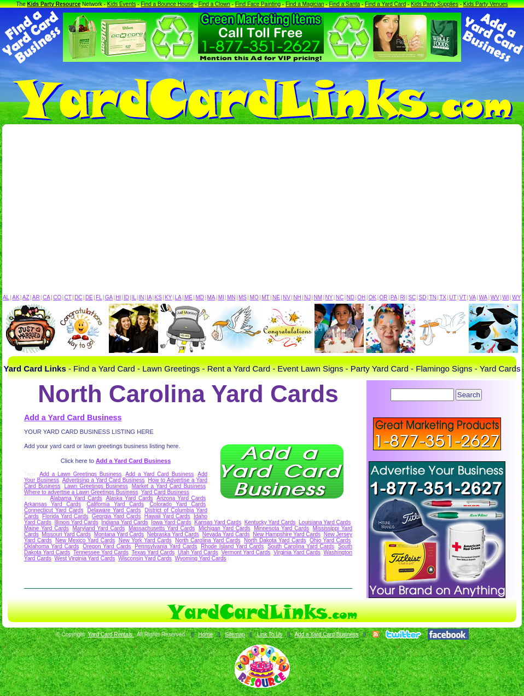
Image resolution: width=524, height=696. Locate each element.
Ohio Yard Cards (330, 540)
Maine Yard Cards (46, 528)
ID (126, 297)
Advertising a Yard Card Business (103, 480)
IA (149, 297)
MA (211, 297)
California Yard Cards (115, 504)
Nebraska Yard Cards (173, 534)
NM (318, 297)
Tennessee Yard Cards (101, 552)
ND (350, 297)
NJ (307, 297)
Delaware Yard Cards (114, 510)
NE (276, 297)
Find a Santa (344, 4)
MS (242, 297)
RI (402, 297)
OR (384, 297)
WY (516, 297)
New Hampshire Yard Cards (287, 534)
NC (339, 297)
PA (394, 297)
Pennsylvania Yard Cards (166, 546)
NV (286, 297)
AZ (26, 297)
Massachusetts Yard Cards (162, 528)
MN (231, 297)
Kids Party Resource (54, 4)
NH (297, 297)
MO (254, 297)
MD (200, 297)
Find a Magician (305, 4)
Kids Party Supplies (434, 4)
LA (178, 297)
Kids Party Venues (485, 4)
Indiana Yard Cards (124, 522)
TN (432, 297)
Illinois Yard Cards (76, 522)
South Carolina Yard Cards (300, 546)
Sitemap (235, 634)
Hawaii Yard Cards (167, 516)
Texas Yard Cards (152, 552)
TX (442, 297)
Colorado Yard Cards (177, 504)
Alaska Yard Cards (129, 498)
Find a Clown (214, 4)
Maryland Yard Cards (99, 528)
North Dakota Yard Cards (275, 540)
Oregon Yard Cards (107, 546)
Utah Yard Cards (198, 552)
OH (361, 297)
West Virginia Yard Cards (84, 558)
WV (495, 297)
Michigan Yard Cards (225, 528)
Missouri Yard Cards (66, 534)
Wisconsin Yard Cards (145, 558)
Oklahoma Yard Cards (51, 546)
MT (265, 297)
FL (99, 297)
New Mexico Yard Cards (85, 540)
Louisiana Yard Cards (325, 522)
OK (372, 297)
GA (109, 297)
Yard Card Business (165, 492)
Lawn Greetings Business (95, 486)
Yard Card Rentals (111, 634)
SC (412, 297)
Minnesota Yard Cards (281, 528)
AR (36, 297)
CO (57, 297)
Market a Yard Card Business (169, 486)
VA (472, 297)
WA (483, 297)
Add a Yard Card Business (73, 417)
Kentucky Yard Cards (270, 522)
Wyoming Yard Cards (200, 558)
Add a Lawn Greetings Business (80, 474)
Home (205, 634)
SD (423, 297)
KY (168, 297)
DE (89, 297)
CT (68, 297)
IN (141, 297)
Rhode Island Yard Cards (232, 546)
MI (221, 297)
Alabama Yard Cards (76, 498)
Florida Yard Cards (65, 516)
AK (15, 297)
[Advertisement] (262, 211)
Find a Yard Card (385, 4)
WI (505, 297)
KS (158, 297)
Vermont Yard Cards (245, 552)
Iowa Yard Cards (171, 522)
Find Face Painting (258, 4)
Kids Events (121, 4)
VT (463, 297)
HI (118, 297)
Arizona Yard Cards (181, 498)
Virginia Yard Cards (297, 552)
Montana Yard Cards (119, 534)
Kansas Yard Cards (217, 522)
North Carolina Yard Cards (207, 540)
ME (188, 297)
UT (452, 297)
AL (6, 297)
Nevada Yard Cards (226, 534)
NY (329, 297)
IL (134, 297)
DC (78, 297)
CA (46, 297)
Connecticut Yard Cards (53, 510)
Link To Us (270, 634)
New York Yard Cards (145, 540)
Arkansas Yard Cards (52, 504)
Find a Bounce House (167, 4)
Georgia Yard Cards (116, 516)
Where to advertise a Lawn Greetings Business (81, 492)
